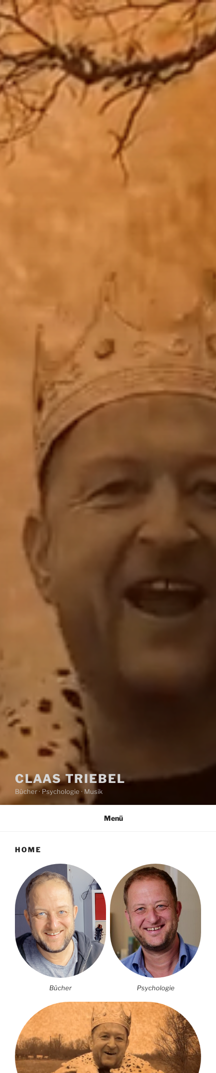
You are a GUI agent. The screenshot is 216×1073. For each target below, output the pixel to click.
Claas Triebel (70, 778)
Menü (108, 818)
